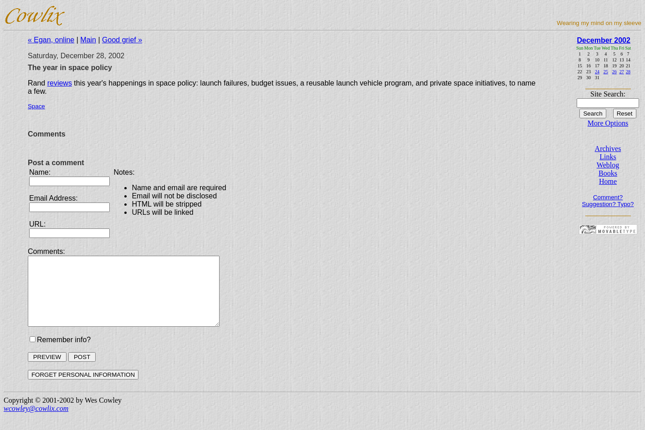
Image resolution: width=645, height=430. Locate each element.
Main (88, 40)
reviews (59, 83)
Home (608, 181)
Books (608, 173)
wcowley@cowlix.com (36, 422)
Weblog (608, 165)
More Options (608, 123)
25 (606, 71)
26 (614, 71)
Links (607, 157)
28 (628, 71)
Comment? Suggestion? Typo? (608, 200)
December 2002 (603, 40)
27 (621, 71)
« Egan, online (51, 40)
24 (597, 71)
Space (36, 106)
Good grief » (122, 40)
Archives (608, 148)
